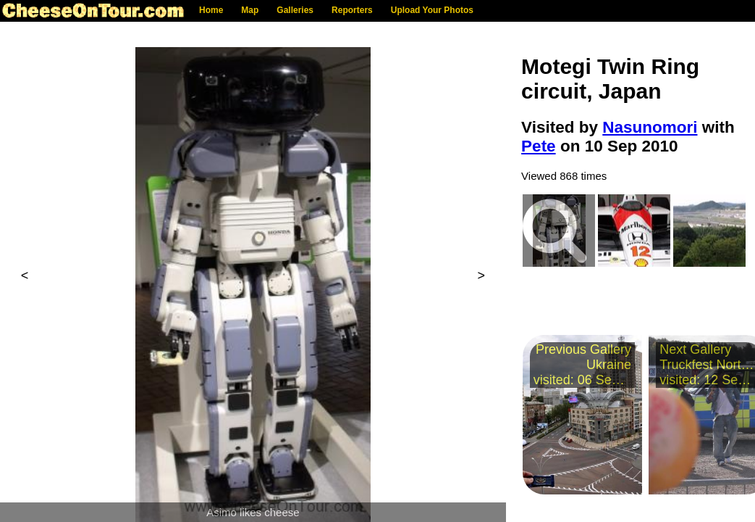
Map (249, 10)
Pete (538, 146)
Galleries (295, 10)
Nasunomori (649, 127)
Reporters (352, 10)
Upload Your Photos (432, 10)
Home (211, 10)
